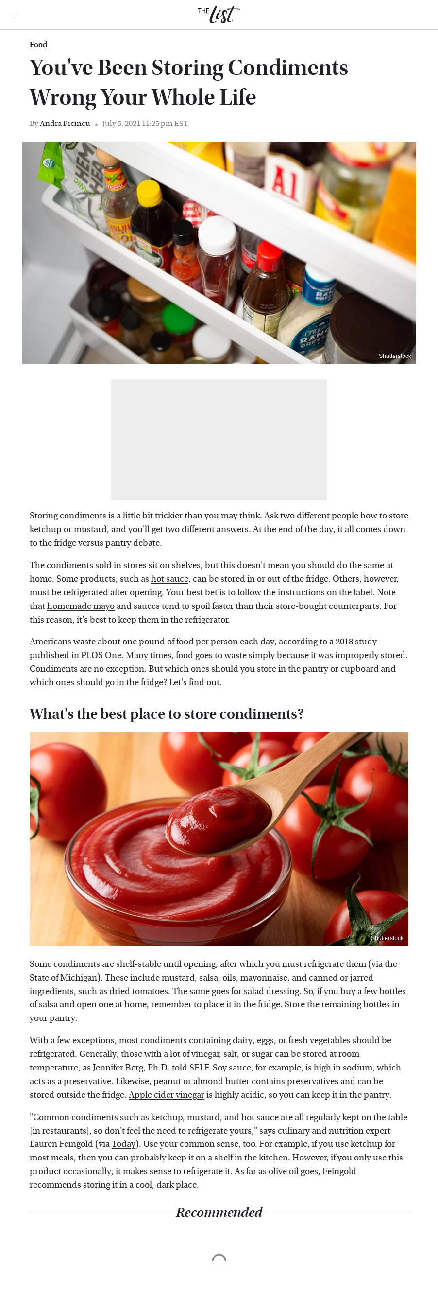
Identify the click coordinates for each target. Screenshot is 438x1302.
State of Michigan (63, 978)
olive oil (284, 1171)
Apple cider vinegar (166, 1095)
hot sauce (169, 579)
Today (123, 1144)
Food (38, 45)
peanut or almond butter (201, 1081)
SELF (198, 1068)
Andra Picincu (65, 123)
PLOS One (101, 655)
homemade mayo (81, 606)
